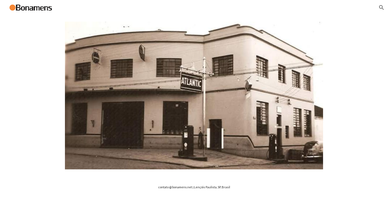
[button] (381, 7)
